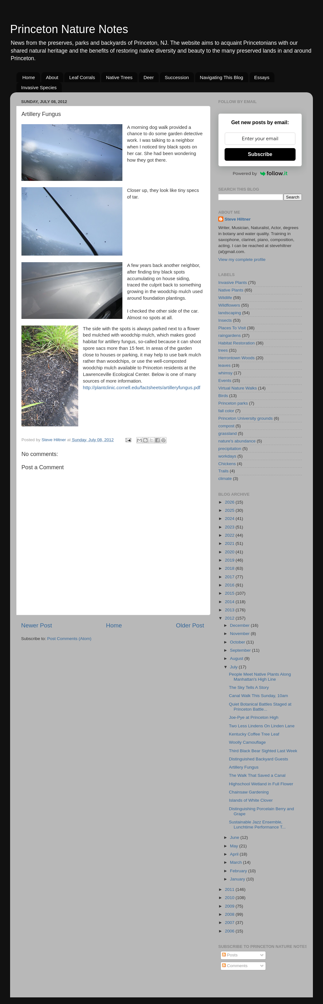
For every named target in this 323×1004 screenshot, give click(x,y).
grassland (227, 433)
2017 (230, 576)
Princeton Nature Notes (69, 29)
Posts (230, 955)
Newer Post (36, 625)
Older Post (190, 625)
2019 (230, 560)
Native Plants (231, 290)
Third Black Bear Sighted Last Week (263, 750)
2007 (230, 922)
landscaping (229, 312)
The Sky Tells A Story (249, 687)
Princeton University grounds (245, 418)
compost (226, 426)
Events (224, 380)
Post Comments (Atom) (69, 638)
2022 (230, 535)
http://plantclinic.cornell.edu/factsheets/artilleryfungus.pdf (141, 387)
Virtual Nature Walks (237, 388)
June (235, 837)
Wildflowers (229, 305)
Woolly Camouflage (247, 742)
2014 (230, 601)
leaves (224, 365)
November (240, 633)
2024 (230, 518)
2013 (230, 610)
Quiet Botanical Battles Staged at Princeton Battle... (260, 707)
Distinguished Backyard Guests (258, 759)
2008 (230, 914)
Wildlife (225, 297)
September (241, 650)
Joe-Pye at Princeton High (254, 717)
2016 (230, 585)
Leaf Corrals (82, 77)
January (238, 879)
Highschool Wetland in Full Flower (261, 784)
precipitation (229, 448)
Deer (149, 77)
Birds (223, 395)
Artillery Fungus (244, 767)
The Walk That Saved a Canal (257, 775)
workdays (227, 456)
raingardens (229, 335)
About (52, 77)
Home (28, 77)
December (240, 625)
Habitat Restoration (236, 343)
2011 (230, 889)
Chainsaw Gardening (249, 792)
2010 (230, 897)
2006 (230, 931)
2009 (230, 906)
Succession (177, 77)
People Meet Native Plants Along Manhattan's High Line (260, 677)
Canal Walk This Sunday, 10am (258, 695)
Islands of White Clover (251, 800)
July (234, 667)
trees (223, 350)
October (238, 642)
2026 (230, 502)
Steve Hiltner (238, 219)
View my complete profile (242, 259)
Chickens (227, 463)
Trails (223, 471)
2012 (230, 618)
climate (225, 478)
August (237, 658)
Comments (235, 965)
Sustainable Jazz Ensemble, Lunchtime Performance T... (257, 824)
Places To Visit (232, 328)
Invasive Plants (232, 282)
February (239, 870)
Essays (261, 77)
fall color (226, 410)
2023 (230, 527)
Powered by (260, 173)
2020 (230, 552)
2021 (230, 543)
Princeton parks (233, 403)
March (236, 862)
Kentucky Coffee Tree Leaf (254, 734)
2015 (230, 593)
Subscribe (260, 154)
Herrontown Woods (236, 357)
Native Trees (119, 77)
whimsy (225, 373)
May (234, 846)
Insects (225, 320)
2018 (230, 568)
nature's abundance (236, 441)
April (235, 854)
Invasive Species (39, 87)
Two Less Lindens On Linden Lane (262, 726)
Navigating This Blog (221, 77)
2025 (230, 510)
